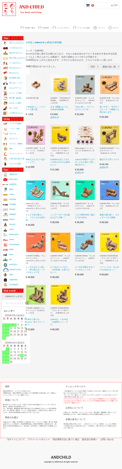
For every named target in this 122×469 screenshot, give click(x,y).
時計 (11, 149)
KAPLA (11, 219)
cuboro (11, 194)
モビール (12, 134)
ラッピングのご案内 (81, 28)
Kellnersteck (13, 234)
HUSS (11, 229)
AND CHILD (13, 179)
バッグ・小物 (14, 129)
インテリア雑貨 (15, 124)
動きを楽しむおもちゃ (17, 58)
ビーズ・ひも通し (16, 93)
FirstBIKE (12, 204)
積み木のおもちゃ (16, 53)
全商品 (29, 42)
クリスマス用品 (15, 164)
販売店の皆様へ (90, 439)
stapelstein (13, 280)
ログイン (113, 28)
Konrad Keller (14, 245)
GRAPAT (12, 209)
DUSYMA (12, 199)
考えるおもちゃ (15, 68)
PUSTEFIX (13, 265)
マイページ (99, 28)
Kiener (11, 239)
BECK (11, 189)
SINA (11, 275)
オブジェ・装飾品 (16, 144)
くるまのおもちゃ (16, 48)
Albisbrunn (13, 174)
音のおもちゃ (14, 73)
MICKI (11, 250)
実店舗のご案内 (27, 28)
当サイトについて (16, 439)
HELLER (12, 224)
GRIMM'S (12, 214)
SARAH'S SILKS (15, 270)
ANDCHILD (61, 457)
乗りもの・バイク (16, 83)
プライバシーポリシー (39, 439)
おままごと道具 (15, 103)
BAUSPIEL (13, 184)
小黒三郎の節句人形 (16, 159)
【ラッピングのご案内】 (71, 395)
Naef (11, 255)
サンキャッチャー (16, 154)
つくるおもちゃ (15, 63)
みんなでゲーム (15, 88)
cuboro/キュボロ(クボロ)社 (48, 42)
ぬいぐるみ (13, 108)
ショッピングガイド (60, 28)
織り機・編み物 (15, 98)
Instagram (43, 28)
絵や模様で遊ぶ (15, 78)
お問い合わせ (107, 439)
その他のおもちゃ (16, 113)
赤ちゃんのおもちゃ (16, 43)
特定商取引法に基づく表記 (66, 439)
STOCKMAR (13, 285)
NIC (10, 260)
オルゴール (13, 139)
